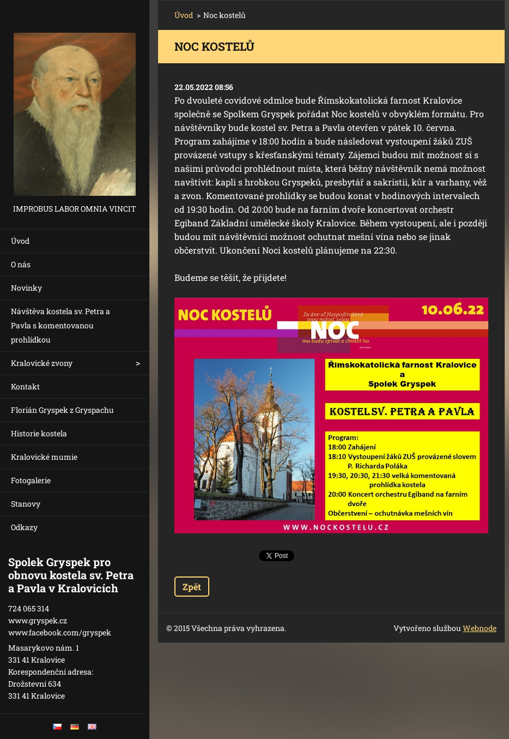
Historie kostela (39, 433)
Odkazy (24, 527)
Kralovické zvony (41, 363)
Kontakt (25, 386)
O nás (21, 264)
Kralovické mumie (44, 457)
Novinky (26, 288)
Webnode (479, 628)
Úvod (20, 241)
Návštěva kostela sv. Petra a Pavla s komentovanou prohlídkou (60, 325)
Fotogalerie (31, 480)
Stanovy (25, 503)
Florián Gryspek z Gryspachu (62, 410)
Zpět (192, 586)
